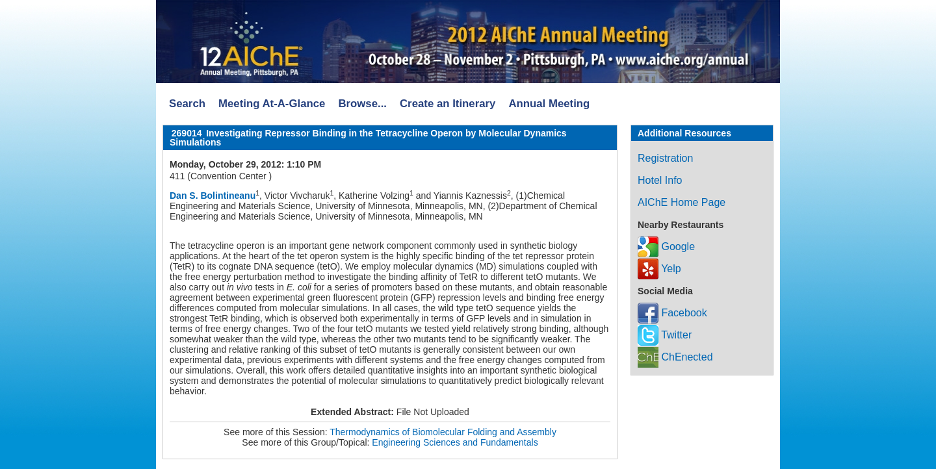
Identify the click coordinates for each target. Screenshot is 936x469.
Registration (665, 158)
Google (666, 246)
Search (187, 103)
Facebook (672, 312)
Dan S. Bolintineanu (212, 195)
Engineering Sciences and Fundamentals (455, 442)
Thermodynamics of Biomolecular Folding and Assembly (443, 432)
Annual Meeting (549, 103)
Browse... (362, 103)
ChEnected (675, 356)
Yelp (659, 268)
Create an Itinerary (447, 103)
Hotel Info (660, 180)
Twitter (665, 334)
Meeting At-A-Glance (271, 103)
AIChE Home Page (681, 202)
